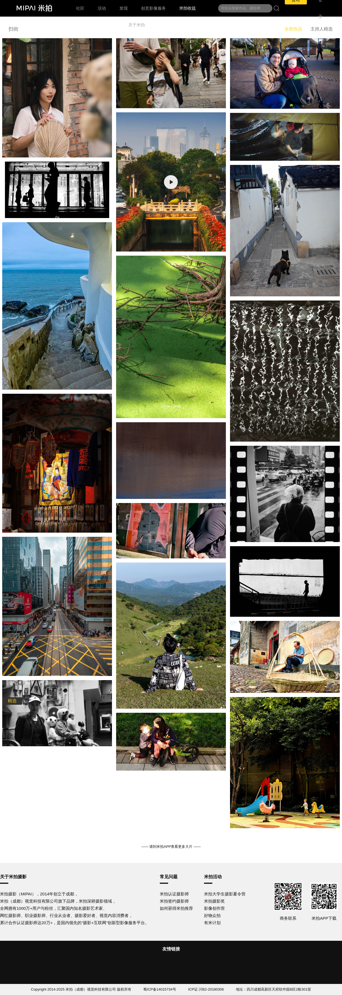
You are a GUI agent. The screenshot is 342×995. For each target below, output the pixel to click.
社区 (80, 8)
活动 (102, 8)
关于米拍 (136, 24)
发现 (123, 8)
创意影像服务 (153, 8)
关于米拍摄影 (13, 876)
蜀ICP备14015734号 (159, 989)
